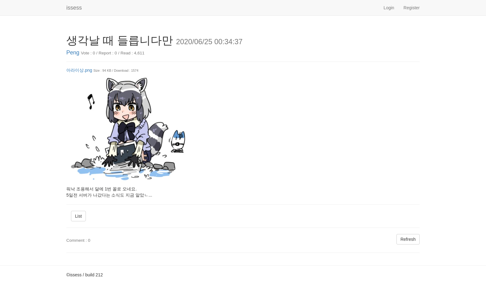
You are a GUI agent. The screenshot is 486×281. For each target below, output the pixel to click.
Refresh (408, 239)
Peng (72, 52)
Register (412, 7)
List (78, 216)
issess (74, 8)
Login (389, 7)
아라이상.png (79, 70)
